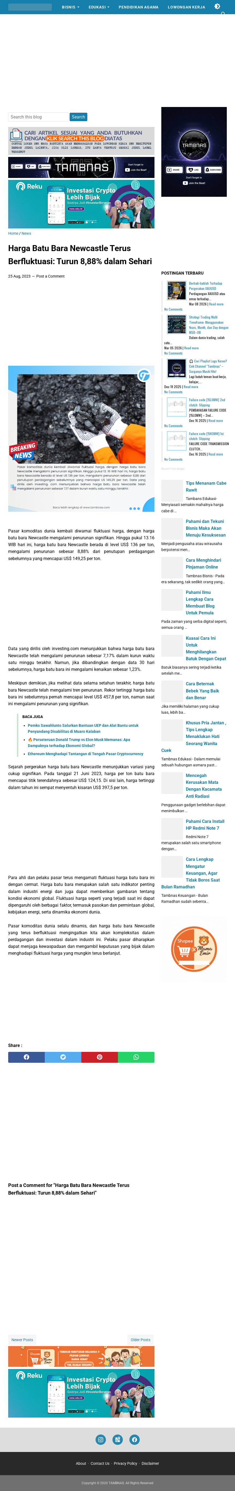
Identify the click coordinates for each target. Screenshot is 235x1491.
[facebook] (26, 1057)
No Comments (173, 309)
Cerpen (21, 21)
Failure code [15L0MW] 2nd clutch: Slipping (207, 402)
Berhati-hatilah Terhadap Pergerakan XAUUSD (205, 286)
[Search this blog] (223, 14)
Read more (216, 304)
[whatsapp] (136, 1057)
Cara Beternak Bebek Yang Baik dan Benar (202, 690)
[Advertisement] (117, 60)
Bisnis (69, 7)
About (81, 1463)
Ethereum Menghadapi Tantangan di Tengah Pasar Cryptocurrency (85, 754)
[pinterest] (99, 1057)
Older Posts (140, 1340)
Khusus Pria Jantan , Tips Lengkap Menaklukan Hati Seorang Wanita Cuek (193, 736)
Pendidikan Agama (139, 7)
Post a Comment (50, 276)
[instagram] (101, 1440)
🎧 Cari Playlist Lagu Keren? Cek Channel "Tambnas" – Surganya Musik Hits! (208, 366)
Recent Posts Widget (173, 469)
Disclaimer (150, 1463)
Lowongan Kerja (186, 7)
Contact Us (100, 1463)
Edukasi (97, 7)
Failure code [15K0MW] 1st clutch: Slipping (206, 436)
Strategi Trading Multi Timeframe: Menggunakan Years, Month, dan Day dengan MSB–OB (208, 325)
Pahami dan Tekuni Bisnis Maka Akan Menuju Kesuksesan (206, 528)
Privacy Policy (125, 1463)
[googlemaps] (117, 1440)
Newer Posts (22, 1340)
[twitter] (63, 1057)
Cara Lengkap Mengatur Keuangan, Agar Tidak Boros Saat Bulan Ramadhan (190, 873)
